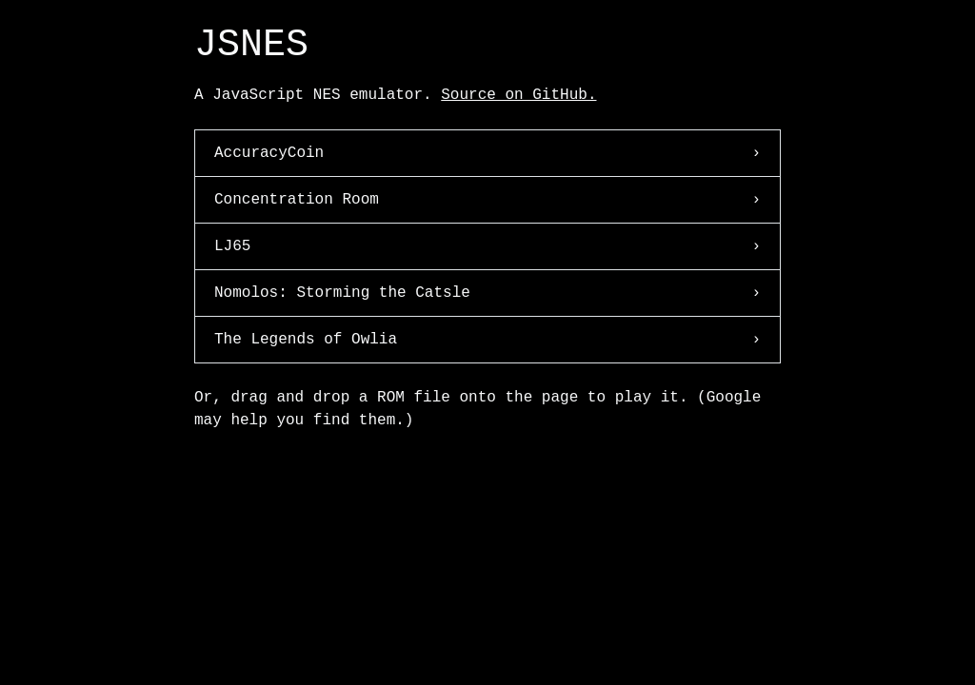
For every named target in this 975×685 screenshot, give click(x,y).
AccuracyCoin (487, 153)
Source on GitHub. (518, 95)
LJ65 (487, 246)
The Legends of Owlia (487, 339)
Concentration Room (487, 199)
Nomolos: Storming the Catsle (487, 293)
